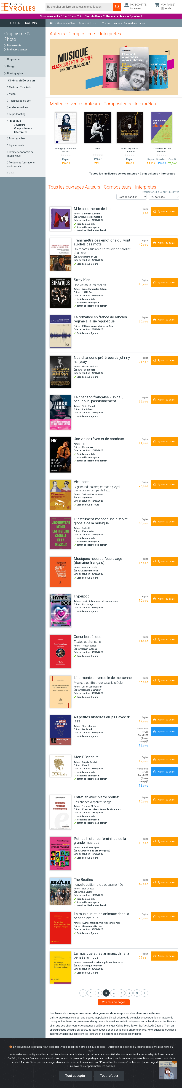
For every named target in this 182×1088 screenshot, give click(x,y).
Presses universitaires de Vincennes (101, 809)
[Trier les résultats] (131, 197)
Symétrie (87, 497)
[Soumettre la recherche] (117, 7)
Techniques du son (19, 100)
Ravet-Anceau (89, 649)
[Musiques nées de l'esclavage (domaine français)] (60, 572)
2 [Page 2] (98, 993)
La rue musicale (90, 570)
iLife (10, 173)
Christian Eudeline (91, 213)
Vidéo (11, 94)
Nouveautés (12, 45)
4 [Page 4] (113, 993)
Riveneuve (87, 447)
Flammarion (88, 531)
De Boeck (87, 729)
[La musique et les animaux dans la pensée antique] (60, 928)
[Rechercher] (80, 7)
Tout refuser (109, 1076)
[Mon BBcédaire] (60, 766)
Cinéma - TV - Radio (19, 87)
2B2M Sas (87, 292)
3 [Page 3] (106, 993)
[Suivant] (144, 993)
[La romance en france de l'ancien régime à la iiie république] (60, 331)
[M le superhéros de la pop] (60, 219)
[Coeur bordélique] (60, 651)
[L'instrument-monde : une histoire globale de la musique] (60, 533)
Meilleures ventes (16, 49)
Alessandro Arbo (92, 962)
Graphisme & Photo (17, 36)
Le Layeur (87, 892)
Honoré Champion (91, 690)
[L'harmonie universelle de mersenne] (60, 692)
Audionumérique (17, 107)
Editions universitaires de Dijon (98, 326)
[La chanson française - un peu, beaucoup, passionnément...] (60, 412)
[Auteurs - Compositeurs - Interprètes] (23, 128)
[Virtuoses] (60, 495)
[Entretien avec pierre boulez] (60, 812)
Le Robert (87, 409)
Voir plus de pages (113, 1002)
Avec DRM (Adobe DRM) (143, 738)
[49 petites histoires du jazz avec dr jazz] (60, 730)
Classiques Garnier (92, 926)
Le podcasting (16, 114)
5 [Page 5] (121, 993)
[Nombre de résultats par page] (164, 197)
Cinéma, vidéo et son (19, 80)
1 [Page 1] (90, 993)
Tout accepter (75, 1076)
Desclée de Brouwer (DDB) (96, 851)
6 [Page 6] (129, 993)
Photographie (13, 73)
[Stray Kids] (60, 293)
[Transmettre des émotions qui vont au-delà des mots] (60, 254)
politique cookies (96, 1046)
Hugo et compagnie (92, 217)
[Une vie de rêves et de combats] (60, 455)
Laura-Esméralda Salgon (94, 289)
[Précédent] (83, 993)
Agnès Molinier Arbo (112, 962)
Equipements (15, 145)
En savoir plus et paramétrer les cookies (92, 1066)
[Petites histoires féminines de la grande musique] (60, 853)
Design (9, 66)
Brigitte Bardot (89, 762)
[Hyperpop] (60, 610)
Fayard (85, 765)
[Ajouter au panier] (164, 211)
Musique (14, 120)
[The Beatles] (60, 891)
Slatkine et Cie (89, 257)
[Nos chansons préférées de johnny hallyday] (60, 372)
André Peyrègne (90, 847)
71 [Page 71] (137, 993)
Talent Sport (88, 370)
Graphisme (12, 59)
